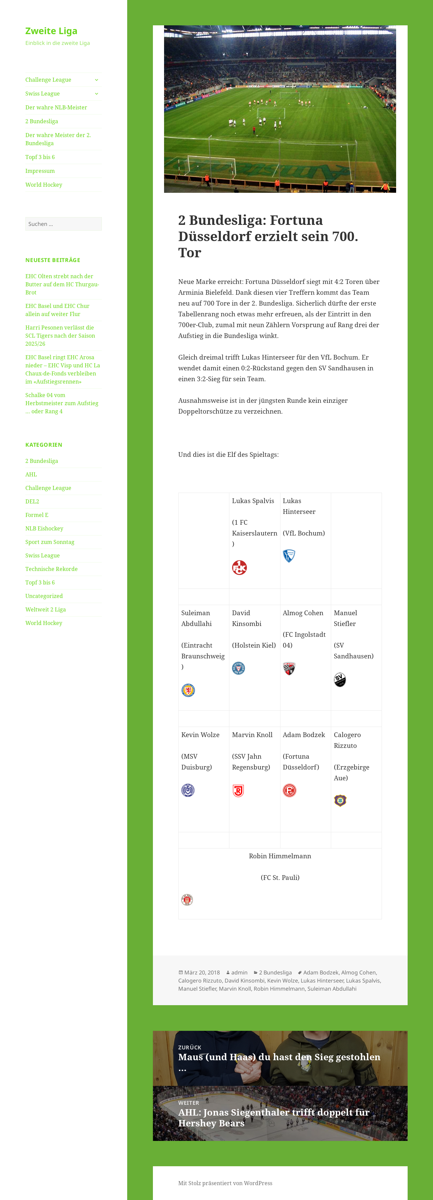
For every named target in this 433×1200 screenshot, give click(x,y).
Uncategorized (44, 596)
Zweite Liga (51, 30)
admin (239, 972)
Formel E (36, 515)
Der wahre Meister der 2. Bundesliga (58, 139)
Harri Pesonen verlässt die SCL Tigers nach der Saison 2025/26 (60, 335)
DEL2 (32, 501)
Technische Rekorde (51, 569)
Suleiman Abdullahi (332, 988)
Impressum (40, 171)
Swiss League (42, 93)
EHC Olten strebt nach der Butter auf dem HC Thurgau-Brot (62, 284)
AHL (31, 474)
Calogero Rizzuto (200, 980)
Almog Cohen (358, 972)
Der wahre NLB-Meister (56, 107)
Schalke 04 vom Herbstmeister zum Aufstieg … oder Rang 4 (61, 403)
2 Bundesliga (41, 121)
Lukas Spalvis (363, 980)
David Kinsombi (245, 980)
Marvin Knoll (235, 988)
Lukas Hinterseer (322, 980)
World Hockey (43, 184)
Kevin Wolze (282, 980)
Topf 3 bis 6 (40, 157)
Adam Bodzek (321, 972)
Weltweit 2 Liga (45, 609)
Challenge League (48, 79)
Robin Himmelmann (279, 988)
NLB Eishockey (44, 528)
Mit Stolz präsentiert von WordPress (225, 1183)
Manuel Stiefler (197, 988)
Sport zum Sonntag (49, 542)
